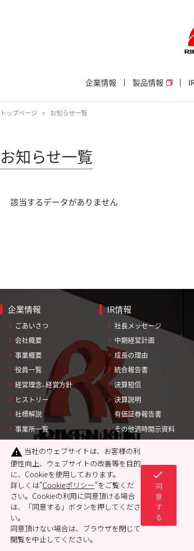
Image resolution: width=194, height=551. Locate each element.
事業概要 (28, 355)
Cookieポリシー (68, 485)
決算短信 (127, 384)
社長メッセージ (137, 325)
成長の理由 (131, 355)
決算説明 (127, 399)
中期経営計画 (134, 340)
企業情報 (100, 83)
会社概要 (28, 340)
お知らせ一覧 (68, 113)
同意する (158, 495)
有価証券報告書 (137, 413)
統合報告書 (131, 369)
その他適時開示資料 (144, 428)
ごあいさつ (32, 325)
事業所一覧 (32, 428)
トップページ (18, 113)
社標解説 (28, 413)
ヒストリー (32, 399)
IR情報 (119, 309)
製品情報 (152, 83)
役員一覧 (28, 369)
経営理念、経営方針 (43, 384)
